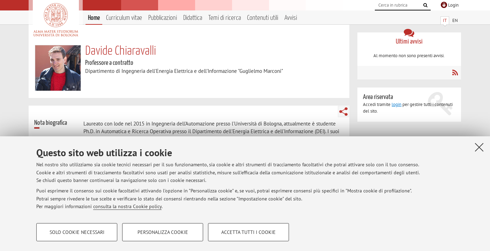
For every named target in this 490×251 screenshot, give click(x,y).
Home (94, 18)
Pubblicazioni (162, 18)
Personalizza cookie (163, 232)
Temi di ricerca (224, 18)
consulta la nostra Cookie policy (127, 206)
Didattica (192, 18)
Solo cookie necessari (77, 232)
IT (445, 20)
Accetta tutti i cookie (248, 232)
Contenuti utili (262, 18)
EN (455, 20)
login (396, 104)
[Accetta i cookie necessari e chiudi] (479, 147)
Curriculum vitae (124, 18)
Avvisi (290, 18)
